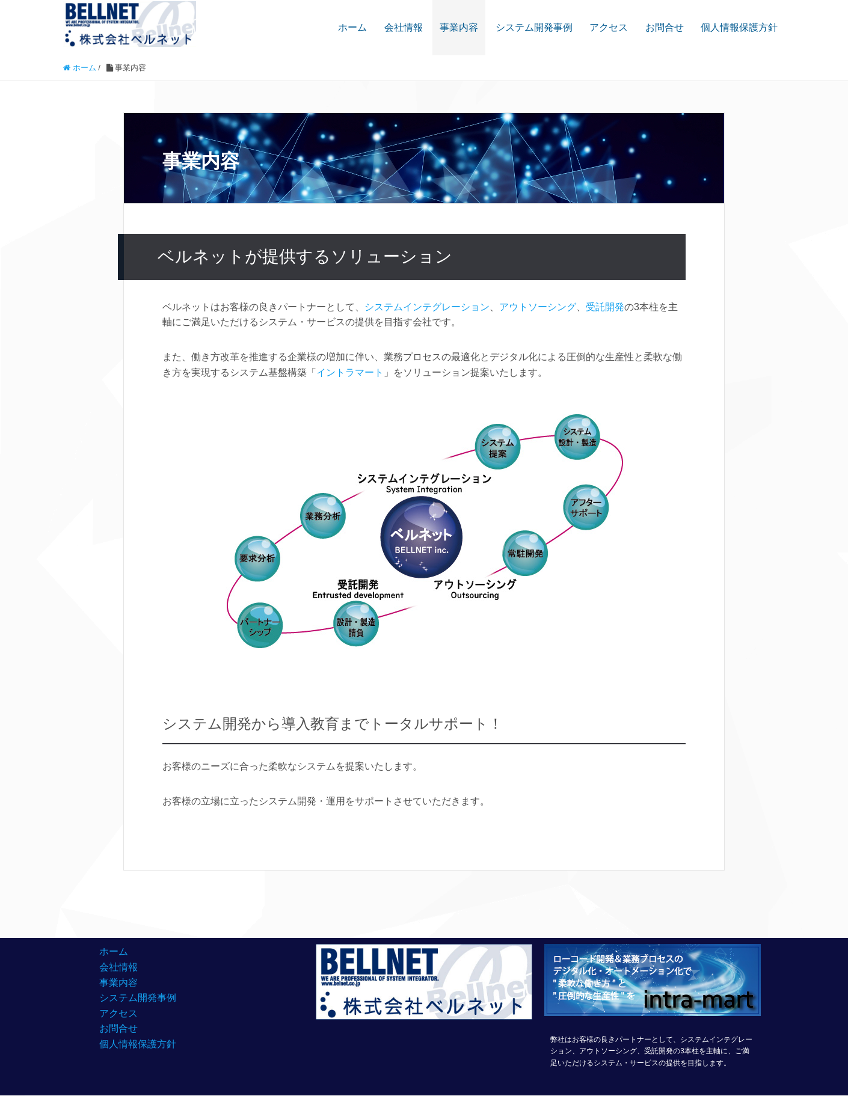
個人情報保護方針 (739, 27)
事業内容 (459, 27)
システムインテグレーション (427, 307)
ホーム (352, 27)
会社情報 (403, 27)
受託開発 (605, 307)
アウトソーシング (537, 307)
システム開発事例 (534, 27)
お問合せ (664, 27)
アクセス (608, 27)
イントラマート (350, 372)
